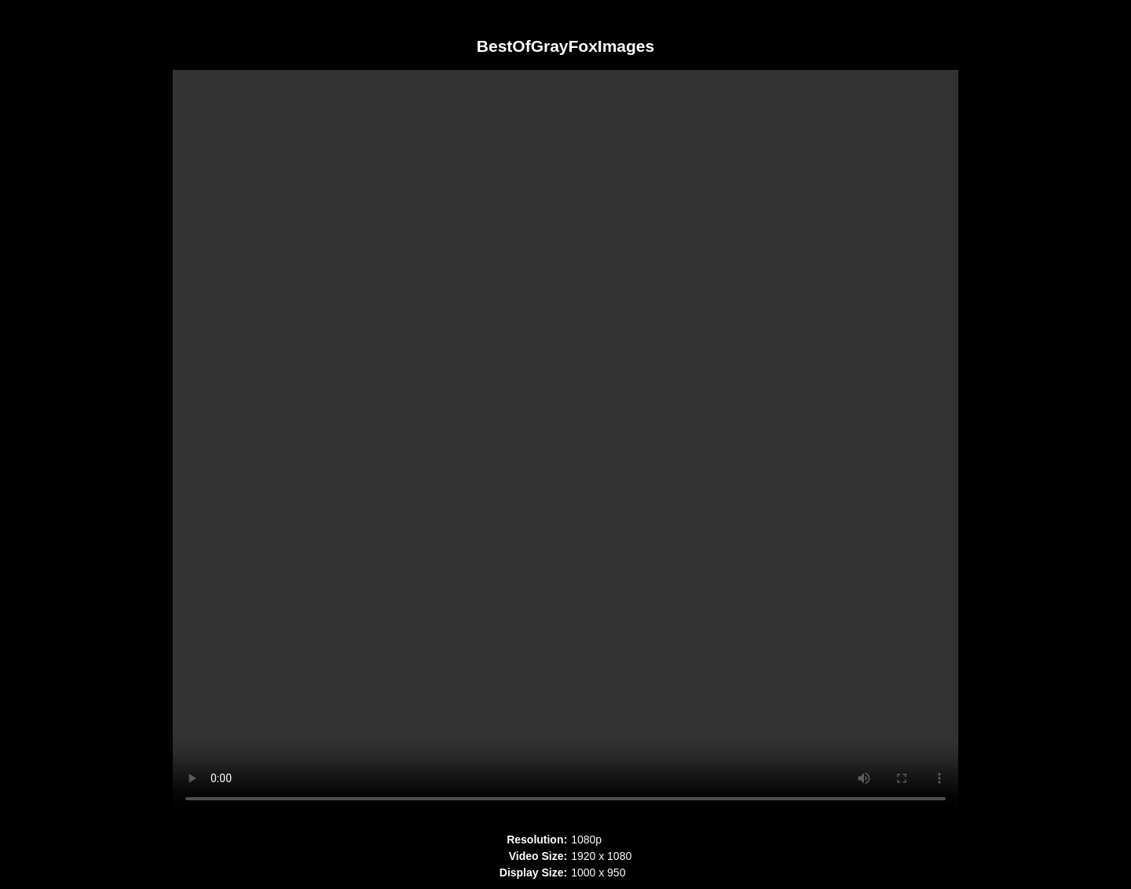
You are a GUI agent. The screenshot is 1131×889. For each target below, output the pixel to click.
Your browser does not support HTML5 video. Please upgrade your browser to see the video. (565, 443)
